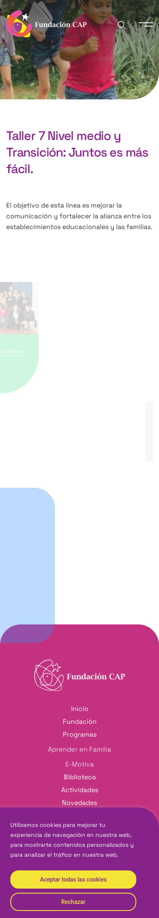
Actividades (79, 789)
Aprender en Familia (79, 749)
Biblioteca (80, 777)
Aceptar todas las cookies (73, 879)
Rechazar (73, 902)
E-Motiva (79, 764)
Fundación (80, 721)
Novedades (79, 802)
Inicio (12, 113)
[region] (79, 862)
